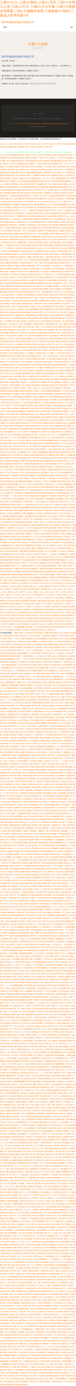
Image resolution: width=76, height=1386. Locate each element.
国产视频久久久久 (13, 1218)
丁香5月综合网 (10, 336)
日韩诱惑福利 (13, 1227)
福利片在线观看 (58, 167)
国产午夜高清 (52, 420)
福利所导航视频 (16, 411)
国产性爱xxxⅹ (22, 1026)
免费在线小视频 (13, 266)
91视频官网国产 (15, 382)
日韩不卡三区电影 (10, 720)
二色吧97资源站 (67, 257)
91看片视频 (49, 956)
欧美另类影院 (31, 691)
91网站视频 (39, 1332)
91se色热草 (62, 744)
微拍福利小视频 (33, 840)
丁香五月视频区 (6, 857)
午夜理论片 (52, 545)
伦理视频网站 (26, 373)
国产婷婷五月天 (20, 420)
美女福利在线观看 (51, 531)
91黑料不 (61, 516)
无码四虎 (45, 272)
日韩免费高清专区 (40, 1137)
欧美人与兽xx (29, 857)
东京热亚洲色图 (60, 577)
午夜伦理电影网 (28, 295)
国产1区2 (64, 1274)
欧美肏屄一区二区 (67, 461)
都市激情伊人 (24, 1044)
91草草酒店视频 (37, 205)
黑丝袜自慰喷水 (6, 478)
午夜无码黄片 (11, 813)
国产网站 (10, 292)
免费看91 (60, 965)
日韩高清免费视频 (59, 1210)
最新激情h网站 (66, 452)
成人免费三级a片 (15, 1259)
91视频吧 (38, 1265)
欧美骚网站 (59, 499)
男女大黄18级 (56, 947)
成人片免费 (27, 411)
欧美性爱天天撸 (23, 930)
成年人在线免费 (67, 816)
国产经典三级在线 (19, 321)
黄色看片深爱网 (27, 994)
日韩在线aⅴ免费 (27, 863)
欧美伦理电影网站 (69, 248)
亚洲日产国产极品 (48, 764)
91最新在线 (28, 1172)
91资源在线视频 (45, 391)
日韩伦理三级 (9, 875)
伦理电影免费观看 (40, 723)
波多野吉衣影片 (45, 866)
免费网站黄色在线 (8, 365)
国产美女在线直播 (22, 1376)
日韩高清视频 (27, 1041)
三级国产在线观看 (29, 831)
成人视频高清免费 (46, 423)
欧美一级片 (47, 1041)
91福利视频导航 (66, 254)
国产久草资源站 (50, 1320)
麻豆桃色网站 (49, 569)
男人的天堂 (7, 947)
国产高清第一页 (44, 438)
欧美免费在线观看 (52, 1376)
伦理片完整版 (43, 318)
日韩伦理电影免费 (46, 942)
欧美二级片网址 (55, 508)
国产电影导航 (9, 1265)
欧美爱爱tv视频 (32, 406)
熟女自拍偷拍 (45, 379)
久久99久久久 (68, 1178)
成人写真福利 (16, 341)
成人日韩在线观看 (14, 773)
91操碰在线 (46, 172)
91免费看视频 (29, 493)
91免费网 (37, 1350)
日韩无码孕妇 (57, 927)
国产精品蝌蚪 (24, 860)
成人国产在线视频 (35, 918)
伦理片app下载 (26, 222)
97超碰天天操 (52, 1047)
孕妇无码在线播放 (26, 1233)
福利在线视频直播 (64, 181)
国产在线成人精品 (46, 784)
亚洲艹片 (57, 1315)
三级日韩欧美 (56, 411)
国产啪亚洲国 (35, 461)
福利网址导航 (66, 988)
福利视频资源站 (16, 161)
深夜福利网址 (14, 312)
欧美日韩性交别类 (14, 650)
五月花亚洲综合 (46, 321)
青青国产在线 (37, 825)
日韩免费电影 (67, 289)
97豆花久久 (54, 668)
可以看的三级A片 (48, 653)
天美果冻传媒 (53, 356)
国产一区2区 (5, 1186)
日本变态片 (50, 1312)
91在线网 (65, 1315)
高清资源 (35, 866)
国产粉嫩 (19, 475)
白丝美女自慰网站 (67, 563)
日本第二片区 (62, 545)
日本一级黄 (60, 674)
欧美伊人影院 (33, 298)
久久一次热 (10, 1049)
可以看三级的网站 (10, 930)
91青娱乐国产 (24, 1175)
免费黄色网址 (29, 510)
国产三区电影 (54, 505)
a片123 (54, 435)
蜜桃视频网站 (56, 391)
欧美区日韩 (25, 1315)
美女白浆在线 (25, 703)
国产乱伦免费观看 (6, 464)
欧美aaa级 (60, 764)
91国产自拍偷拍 (20, 175)
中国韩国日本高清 (39, 219)
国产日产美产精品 (48, 755)
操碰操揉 (40, 572)
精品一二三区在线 (37, 656)
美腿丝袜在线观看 (37, 467)
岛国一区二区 (38, 388)
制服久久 (49, 945)
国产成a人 (11, 671)
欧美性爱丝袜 (64, 1248)
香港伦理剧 (44, 289)
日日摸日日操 (42, 1146)
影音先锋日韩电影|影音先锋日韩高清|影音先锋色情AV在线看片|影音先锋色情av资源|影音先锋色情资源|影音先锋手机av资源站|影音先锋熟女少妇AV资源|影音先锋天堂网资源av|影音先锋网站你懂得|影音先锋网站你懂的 (37, 618)
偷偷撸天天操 (57, 822)
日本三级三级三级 (49, 921)
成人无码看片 (60, 373)
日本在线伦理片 (43, 679)
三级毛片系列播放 (44, 1303)
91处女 (37, 306)
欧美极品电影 (36, 239)
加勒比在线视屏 (53, 470)
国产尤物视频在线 (19, 522)
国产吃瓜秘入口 (9, 962)
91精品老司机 (9, 945)
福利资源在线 (40, 216)
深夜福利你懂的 (27, 1283)
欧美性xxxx (37, 889)
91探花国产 (40, 781)
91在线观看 (24, 566)
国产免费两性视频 (59, 1076)
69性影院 (31, 216)
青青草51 (43, 478)
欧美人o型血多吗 (12, 674)
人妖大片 (46, 519)
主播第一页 (25, 330)
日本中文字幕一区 (50, 548)
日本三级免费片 (12, 1183)
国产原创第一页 (34, 845)
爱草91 (8, 1038)
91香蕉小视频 (13, 1210)
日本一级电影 (14, 388)
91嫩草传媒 (47, 633)
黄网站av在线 (33, 566)
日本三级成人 (27, 834)
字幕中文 (72, 1183)
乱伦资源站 (71, 915)
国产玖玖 (17, 537)
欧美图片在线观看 (42, 161)
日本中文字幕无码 (38, 341)
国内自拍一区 (47, 918)
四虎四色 (8, 644)
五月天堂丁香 (46, 525)
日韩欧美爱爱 (29, 315)
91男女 (69, 237)
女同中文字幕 (29, 1047)
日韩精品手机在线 (27, 1073)
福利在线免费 (50, 1227)
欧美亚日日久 (51, 1215)
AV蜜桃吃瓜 (21, 487)
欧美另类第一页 (12, 1268)
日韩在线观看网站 (39, 869)
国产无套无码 (70, 1382)
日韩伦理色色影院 (7, 676)
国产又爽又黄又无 (57, 306)
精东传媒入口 (49, 207)
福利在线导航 (41, 1280)
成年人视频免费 (32, 1169)
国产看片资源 (56, 257)
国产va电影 (42, 1300)
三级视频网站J (60, 840)
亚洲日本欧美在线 (56, 1049)
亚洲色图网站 (32, 551)
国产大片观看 (68, 822)
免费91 (33, 266)
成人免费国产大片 (41, 397)
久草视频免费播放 (11, 688)
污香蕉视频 (61, 793)
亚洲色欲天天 (17, 207)
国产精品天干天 (20, 202)
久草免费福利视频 (16, 985)
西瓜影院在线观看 (12, 234)
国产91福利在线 (23, 898)
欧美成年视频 (31, 572)
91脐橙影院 (66, 752)
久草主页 (52, 1262)
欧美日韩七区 (35, 1131)
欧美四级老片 (51, 1256)
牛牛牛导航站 (58, 851)
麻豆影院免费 (36, 525)
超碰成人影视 (26, 274)
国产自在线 (38, 376)
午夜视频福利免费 (46, 560)
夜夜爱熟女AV (24, 1320)
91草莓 (61, 534)
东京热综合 (36, 755)
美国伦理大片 (64, 155)
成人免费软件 (18, 857)
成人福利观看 (34, 714)
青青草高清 (36, 1242)
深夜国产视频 (29, 548)
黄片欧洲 (26, 971)
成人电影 (49, 1379)
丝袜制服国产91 (51, 746)
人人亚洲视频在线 (13, 1277)
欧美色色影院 (35, 939)
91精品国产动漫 (41, 892)
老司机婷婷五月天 (60, 1288)
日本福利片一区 (51, 1335)
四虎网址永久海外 (45, 988)
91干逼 (10, 1012)
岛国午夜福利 (42, 1128)
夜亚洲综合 (44, 1102)
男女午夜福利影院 (6, 510)
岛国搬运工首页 (18, 394)
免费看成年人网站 (41, 580)
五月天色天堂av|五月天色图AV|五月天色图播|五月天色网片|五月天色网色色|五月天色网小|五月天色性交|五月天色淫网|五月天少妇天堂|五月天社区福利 (38, 583)
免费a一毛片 (39, 327)
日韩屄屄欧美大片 (46, 1032)
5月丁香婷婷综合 (45, 927)
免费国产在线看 (8, 420)
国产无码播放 (7, 808)
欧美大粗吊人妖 (6, 502)
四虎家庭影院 (27, 776)
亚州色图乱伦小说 (27, 301)
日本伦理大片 (31, 1146)
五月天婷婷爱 (26, 368)
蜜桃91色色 (21, 376)
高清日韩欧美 (14, 1297)
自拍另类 (46, 825)
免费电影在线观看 (36, 283)
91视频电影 (31, 210)
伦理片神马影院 (52, 869)
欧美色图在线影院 (50, 863)
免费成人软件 (53, 371)
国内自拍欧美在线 (26, 723)
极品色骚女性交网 (11, 822)
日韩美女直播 (68, 344)
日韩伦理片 (8, 470)
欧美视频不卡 (66, 918)
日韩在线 (70, 219)
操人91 (61, 1017)
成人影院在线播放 (6, 210)
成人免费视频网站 (56, 679)
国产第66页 (24, 379)
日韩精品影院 (66, 1157)
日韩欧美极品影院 (67, 1376)
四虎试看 (63, 237)
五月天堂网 (30, 580)
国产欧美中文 (8, 1262)
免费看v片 (70, 1076)
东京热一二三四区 (21, 659)
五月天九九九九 (38, 1148)
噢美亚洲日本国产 (48, 1271)
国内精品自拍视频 (32, 1358)
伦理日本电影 (62, 1332)
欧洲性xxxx (28, 1248)
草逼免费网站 (49, 749)
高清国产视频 (34, 738)
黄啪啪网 (24, 738)
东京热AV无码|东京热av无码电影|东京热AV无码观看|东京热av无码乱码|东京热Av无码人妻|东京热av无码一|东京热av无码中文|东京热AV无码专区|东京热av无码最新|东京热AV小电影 (38, 612)
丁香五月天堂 (43, 158)
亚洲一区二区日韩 (50, 744)
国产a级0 (64, 161)
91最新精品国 (48, 813)
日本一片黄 (58, 1026)
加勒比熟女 (4, 196)
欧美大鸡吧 (58, 502)
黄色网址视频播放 (65, 371)
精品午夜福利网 (40, 493)
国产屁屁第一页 (16, 403)
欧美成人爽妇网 (64, 1012)
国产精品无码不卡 (25, 1052)
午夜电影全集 (23, 263)
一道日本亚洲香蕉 (24, 184)
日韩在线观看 (28, 968)
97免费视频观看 (63, 834)
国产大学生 (30, 1364)
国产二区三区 (38, 155)
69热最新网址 (69, 487)
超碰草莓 (44, 1350)
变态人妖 (56, 988)
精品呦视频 (6, 548)
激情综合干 (68, 1317)
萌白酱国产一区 (29, 196)
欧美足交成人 (16, 1014)
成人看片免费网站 (31, 642)
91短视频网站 (50, 499)
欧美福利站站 (42, 1253)
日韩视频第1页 (29, 1239)
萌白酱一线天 (14, 467)
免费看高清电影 (59, 819)
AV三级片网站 (59, 642)
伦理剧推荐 (54, 446)
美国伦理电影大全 (64, 1326)
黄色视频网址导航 (41, 336)
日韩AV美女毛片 (51, 709)
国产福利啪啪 (16, 280)
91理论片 (5, 426)
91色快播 (59, 274)
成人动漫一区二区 (16, 1326)
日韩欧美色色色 (25, 997)
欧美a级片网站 (62, 886)
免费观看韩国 (14, 825)
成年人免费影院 (33, 1032)
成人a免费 (44, 982)
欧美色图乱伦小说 (41, 371)
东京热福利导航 (51, 735)
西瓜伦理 (68, 1032)
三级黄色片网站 (6, 408)
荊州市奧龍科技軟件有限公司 (18, 56)
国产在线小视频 (6, 441)
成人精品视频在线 (68, 1099)
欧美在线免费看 (25, 312)
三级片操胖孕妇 (55, 752)
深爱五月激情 (57, 1317)
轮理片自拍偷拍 (34, 429)
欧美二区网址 (34, 1143)
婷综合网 (47, 1309)
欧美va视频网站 (66, 694)
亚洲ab (45, 283)
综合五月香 (46, 237)
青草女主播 (36, 706)
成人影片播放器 (23, 720)
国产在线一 (33, 234)
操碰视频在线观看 (16, 950)
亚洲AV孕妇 (41, 974)
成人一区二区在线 (57, 1291)
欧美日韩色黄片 (11, 225)
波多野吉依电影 (11, 254)
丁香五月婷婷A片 (51, 1329)
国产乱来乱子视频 (62, 703)
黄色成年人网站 (12, 811)
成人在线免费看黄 (20, 438)
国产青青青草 (15, 560)
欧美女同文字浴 (44, 1012)
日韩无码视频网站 (33, 417)
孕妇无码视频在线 (60, 729)
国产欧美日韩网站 (7, 1178)
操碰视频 (64, 277)
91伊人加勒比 (26, 385)
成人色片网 (55, 1079)
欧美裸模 (19, 196)
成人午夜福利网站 (29, 1119)
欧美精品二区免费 (41, 854)
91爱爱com (21, 336)
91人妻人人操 (49, 650)
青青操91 (25, 563)
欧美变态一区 (54, 158)
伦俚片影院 (23, 1280)
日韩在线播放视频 (12, 484)
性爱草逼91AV (38, 403)
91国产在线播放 (56, 438)
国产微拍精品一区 (14, 886)
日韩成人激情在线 (24, 977)
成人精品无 (19, 496)
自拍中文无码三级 (29, 907)
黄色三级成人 (43, 752)
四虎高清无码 (45, 1358)
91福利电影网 (19, 1230)
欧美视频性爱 (71, 1119)
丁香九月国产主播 (19, 531)
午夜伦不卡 (57, 190)
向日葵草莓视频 (64, 746)
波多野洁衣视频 (37, 245)
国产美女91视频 (32, 554)
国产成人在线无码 (50, 516)
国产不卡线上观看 (32, 1105)
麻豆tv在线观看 (46, 286)
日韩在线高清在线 (69, 1128)
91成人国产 (41, 691)
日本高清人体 (48, 1157)
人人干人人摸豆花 (58, 907)
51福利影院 (10, 528)
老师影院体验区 (42, 1274)
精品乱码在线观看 (11, 1335)
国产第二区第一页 (18, 1064)
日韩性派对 (62, 1218)
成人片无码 (45, 490)
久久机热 (70, 239)
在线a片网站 (40, 1090)
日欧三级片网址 (10, 787)
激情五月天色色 (25, 239)
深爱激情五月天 (66, 1169)
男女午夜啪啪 (66, 1224)
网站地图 (48, 147)
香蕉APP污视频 (48, 353)
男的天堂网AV (17, 327)
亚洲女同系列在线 (18, 988)
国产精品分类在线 (48, 251)
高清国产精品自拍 (45, 901)
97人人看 (50, 554)
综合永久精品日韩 (21, 636)
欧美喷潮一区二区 (41, 545)
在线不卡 (29, 744)
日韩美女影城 (30, 1230)
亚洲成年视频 (51, 834)
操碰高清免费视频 (11, 263)
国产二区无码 (37, 540)
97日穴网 (48, 341)
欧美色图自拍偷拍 (44, 1070)
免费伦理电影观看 (18, 1108)
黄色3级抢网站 (53, 164)
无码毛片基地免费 (31, 1096)
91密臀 (60, 636)
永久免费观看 (8, 752)
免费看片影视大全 (64, 863)
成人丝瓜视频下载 (29, 207)
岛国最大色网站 (6, 519)
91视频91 (18, 682)
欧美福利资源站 (10, 1067)
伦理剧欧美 (37, 1341)
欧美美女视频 (30, 1274)
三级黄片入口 (49, 761)
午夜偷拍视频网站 (41, 968)
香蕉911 (29, 175)
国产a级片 (18, 971)
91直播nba (62, 968)
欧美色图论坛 (21, 257)
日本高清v (35, 1166)
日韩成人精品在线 (22, 910)
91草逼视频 (25, 560)
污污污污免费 (22, 432)
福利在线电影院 (51, 1218)
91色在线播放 (60, 1204)
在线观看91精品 (20, 572)
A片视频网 (30, 376)
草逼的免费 (42, 1326)
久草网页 (22, 388)
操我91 (41, 872)
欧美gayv (18, 219)
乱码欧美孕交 (69, 321)
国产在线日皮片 (23, 542)
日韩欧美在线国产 (26, 251)
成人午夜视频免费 (66, 557)
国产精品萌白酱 (63, 493)
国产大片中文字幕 (46, 312)
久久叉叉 (45, 426)
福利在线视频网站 (35, 808)
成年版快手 (38, 510)
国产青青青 (42, 1204)
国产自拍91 (8, 729)
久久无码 (37, 537)
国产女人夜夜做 (68, 438)
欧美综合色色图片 (38, 1215)
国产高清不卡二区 (52, 557)
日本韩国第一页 (67, 1116)
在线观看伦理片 (36, 1058)
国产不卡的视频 (22, 714)
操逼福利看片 (35, 875)
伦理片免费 (61, 1215)
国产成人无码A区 (30, 697)
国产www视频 (10, 475)
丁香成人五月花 (44, 298)
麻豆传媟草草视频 (51, 644)
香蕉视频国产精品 (51, 441)
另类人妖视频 (54, 426)
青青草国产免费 (19, 679)
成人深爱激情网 (12, 685)
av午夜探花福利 (29, 426)
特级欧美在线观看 (60, 245)
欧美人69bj (42, 1213)
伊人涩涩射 (30, 336)
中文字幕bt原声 (45, 411)
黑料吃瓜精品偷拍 (12, 289)
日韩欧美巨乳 (60, 878)
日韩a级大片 (29, 735)
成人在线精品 (18, 668)
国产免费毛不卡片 (27, 537)
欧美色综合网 (9, 175)
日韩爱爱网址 (59, 939)
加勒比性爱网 (67, 190)
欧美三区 (22, 1317)
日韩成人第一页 (47, 239)
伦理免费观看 (19, 1262)
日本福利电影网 (9, 732)
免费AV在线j (40, 1239)
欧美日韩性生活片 (10, 443)
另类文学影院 (27, 889)
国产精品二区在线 (36, 860)
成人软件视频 (5, 350)
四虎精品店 (11, 837)
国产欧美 (59, 295)
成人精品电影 (57, 1084)
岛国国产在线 (15, 505)
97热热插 (59, 755)
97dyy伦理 (12, 1020)
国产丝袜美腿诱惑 (18, 1169)
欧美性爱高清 (37, 997)
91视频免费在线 (6, 545)
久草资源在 (65, 408)
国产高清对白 (63, 735)
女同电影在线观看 (48, 575)
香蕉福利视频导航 (43, 907)
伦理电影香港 (5, 376)
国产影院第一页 (58, 321)
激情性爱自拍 (44, 1122)
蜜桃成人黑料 (59, 1032)
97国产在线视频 (28, 1038)
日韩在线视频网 (11, 921)
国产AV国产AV (59, 170)
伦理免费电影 (54, 1350)
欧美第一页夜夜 (9, 181)
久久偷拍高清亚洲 (22, 365)
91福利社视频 (12, 353)
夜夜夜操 (19, 1096)
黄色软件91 (71, 336)
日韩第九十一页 (60, 945)
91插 (70, 478)
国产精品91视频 (58, 487)
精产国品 (41, 441)
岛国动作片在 (49, 388)
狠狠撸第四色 (29, 575)
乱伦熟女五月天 (44, 181)
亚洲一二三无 (31, 676)
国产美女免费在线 (13, 1073)
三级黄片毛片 (47, 787)
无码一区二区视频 (53, 1221)
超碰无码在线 (48, 458)
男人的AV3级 (27, 1259)
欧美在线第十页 (17, 1079)
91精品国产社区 (37, 458)
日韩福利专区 (48, 513)
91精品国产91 (66, 304)
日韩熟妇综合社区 (50, 732)
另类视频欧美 (63, 435)
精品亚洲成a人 (51, 493)
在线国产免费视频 (62, 1172)
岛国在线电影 (38, 650)
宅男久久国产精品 (13, 455)
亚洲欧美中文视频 (47, 577)
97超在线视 (16, 508)
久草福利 (51, 199)
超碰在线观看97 (23, 653)
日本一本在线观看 (26, 1350)
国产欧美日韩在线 (55, 350)
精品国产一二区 (58, 1309)
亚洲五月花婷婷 (54, 1146)
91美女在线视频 (67, 242)
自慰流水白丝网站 (18, 1364)
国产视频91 (45, 1338)
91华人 (12, 260)
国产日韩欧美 (14, 991)
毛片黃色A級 (30, 980)
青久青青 (7, 499)
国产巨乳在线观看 (29, 231)
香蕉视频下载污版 (36, 464)
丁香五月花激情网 (19, 406)
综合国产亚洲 (51, 965)
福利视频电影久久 (10, 432)
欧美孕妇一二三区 (13, 848)
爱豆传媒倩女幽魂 (51, 263)
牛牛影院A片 (22, 417)
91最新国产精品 (27, 304)
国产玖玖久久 (24, 1338)
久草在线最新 (15, 435)
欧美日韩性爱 (14, 1245)
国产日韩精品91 (10, 216)
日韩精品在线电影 (62, 1131)
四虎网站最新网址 (18, 1137)
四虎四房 (57, 510)
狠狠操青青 (69, 1154)
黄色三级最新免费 (17, 534)
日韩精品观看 (15, 304)
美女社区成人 (12, 452)
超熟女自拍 (13, 1125)
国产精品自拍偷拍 (10, 417)
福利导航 (21, 353)
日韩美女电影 (64, 1009)
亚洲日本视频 (59, 309)
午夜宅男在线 (15, 350)
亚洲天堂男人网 (27, 959)
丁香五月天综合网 (27, 746)
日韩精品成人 (50, 1297)
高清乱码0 (52, 295)
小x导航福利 (4, 516)
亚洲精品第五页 (47, 365)
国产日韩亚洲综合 (37, 499)
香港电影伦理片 (38, 324)
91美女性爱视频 (70, 679)
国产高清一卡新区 (43, 257)
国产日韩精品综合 (13, 892)
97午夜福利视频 (61, 251)
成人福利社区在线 (24, 1207)
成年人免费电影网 (21, 1143)
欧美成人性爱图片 (35, 1245)
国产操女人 (4, 339)
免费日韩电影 (16, 228)
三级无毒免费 (34, 478)
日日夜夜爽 (69, 653)
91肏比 (46, 505)
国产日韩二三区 (50, 1020)
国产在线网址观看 (55, 397)
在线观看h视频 (55, 161)
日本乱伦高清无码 (17, 548)
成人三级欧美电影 (14, 889)
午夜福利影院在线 (51, 1114)
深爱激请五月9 (59, 889)
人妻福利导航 (5, 1253)
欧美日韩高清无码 (62, 650)
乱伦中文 (41, 1201)
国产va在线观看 (67, 1221)
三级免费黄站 (38, 644)
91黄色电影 (49, 324)
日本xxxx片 (21, 1032)
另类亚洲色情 (57, 228)
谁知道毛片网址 (59, 837)
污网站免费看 (48, 245)
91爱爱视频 (11, 257)
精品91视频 (34, 933)
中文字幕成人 (39, 1055)
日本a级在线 (61, 551)
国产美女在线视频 (27, 272)
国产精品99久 (9, 1370)
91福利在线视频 (25, 1189)
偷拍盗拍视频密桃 (22, 936)
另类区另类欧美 (28, 371)
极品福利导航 (5, 534)
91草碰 (63, 286)
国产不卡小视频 (37, 368)
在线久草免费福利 (51, 811)
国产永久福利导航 (45, 1317)
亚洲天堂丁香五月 (57, 368)
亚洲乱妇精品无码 (32, 982)
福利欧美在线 (35, 490)
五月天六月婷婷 (32, 1122)
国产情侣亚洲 (45, 659)
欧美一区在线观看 (68, 1052)
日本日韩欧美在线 (67, 522)
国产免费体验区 (6, 1105)
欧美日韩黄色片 (50, 475)
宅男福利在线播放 (12, 461)
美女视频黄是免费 (47, 717)
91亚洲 (34, 1076)
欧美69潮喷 (16, 222)
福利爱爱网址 (7, 394)
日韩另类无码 (31, 1323)
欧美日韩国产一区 (61, 930)
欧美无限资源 (13, 1198)
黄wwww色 (58, 207)
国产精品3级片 (14, 172)
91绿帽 (13, 1367)
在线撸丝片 (56, 286)
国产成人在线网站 (22, 237)
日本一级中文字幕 (37, 709)
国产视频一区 (37, 1268)
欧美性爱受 (10, 1017)
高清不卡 (57, 956)
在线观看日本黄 (60, 394)
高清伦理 (6, 703)
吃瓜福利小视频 (25, 266)
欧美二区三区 (24, 1210)
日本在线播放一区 (47, 1192)
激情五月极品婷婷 (8, 170)
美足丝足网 (30, 1332)
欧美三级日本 (42, 432)
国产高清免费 (65, 1350)
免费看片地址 (17, 1195)
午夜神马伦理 (34, 542)
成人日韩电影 (61, 1297)
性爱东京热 (42, 330)
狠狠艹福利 (37, 1084)
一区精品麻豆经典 (10, 245)
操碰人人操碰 (34, 717)
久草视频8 (38, 353)
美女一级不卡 (26, 848)
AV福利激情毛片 (56, 542)
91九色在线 (46, 1038)
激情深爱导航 (5, 656)
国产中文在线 (13, 883)
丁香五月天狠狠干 (51, 991)
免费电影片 (20, 315)
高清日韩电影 (7, 522)
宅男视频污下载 (16, 1070)
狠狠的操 (39, 732)
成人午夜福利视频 (63, 1256)
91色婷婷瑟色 (70, 301)
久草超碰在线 (14, 764)
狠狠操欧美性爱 (6, 356)
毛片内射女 (31, 449)
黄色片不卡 (38, 744)
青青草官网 (24, 942)
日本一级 (31, 452)
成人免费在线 (57, 341)
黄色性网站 (50, 796)
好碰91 (58, 682)
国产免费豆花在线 (22, 1344)
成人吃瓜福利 (67, 260)
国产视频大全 (32, 1012)
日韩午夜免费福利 (62, 1347)
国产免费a (52, 1006)
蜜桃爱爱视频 (33, 181)
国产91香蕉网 (9, 936)
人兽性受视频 (13, 953)
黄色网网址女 (55, 298)
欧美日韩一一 (12, 860)
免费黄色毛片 (67, 187)
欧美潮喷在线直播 (11, 997)
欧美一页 (37, 575)
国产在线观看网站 (38, 1221)
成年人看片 (37, 1283)
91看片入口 (42, 522)
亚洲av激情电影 (26, 362)
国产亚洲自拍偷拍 (33, 767)
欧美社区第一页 (52, 484)
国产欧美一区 (28, 962)
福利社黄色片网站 (44, 676)
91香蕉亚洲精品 (15, 385)
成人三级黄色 (11, 840)
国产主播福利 (50, 671)
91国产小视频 (29, 496)
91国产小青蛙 (67, 283)
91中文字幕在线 (27, 1256)
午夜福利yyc (25, 764)
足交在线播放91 (30, 164)
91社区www (66, 1000)
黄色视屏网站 (58, 339)
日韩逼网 (40, 207)
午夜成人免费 (5, 1079)
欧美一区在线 (55, 277)
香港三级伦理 (16, 907)
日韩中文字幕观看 (17, 164)
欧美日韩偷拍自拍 (59, 726)
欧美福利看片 (7, 1236)
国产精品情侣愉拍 (34, 1081)
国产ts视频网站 (41, 382)
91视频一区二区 (61, 749)
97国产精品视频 (55, 242)
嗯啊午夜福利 (26, 869)
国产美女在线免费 (66, 470)
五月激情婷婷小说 (16, 1239)
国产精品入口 (55, 1122)
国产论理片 (12, 1224)
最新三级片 (20, 732)
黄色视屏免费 (11, 711)
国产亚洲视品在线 (6, 537)
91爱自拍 (45, 647)
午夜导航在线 (38, 362)
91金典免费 (32, 432)
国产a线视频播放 (12, 746)
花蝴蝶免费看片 (43, 1067)
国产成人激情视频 (48, 1236)
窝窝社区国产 (19, 633)
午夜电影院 (66, 723)
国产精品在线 (38, 1151)
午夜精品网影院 (32, 318)
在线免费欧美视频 (55, 187)
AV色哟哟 (46, 368)
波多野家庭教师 (7, 918)
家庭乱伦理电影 (68, 228)
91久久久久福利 (63, 1006)
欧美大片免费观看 (51, 848)
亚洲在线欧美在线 (16, 1047)
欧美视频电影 (33, 569)
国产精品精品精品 (46, 880)
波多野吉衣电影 (41, 1017)
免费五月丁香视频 (44, 406)
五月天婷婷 (33, 563)
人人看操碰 (18, 295)
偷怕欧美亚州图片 (46, 170)
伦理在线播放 (63, 184)
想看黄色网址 (5, 1367)
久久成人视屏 (38, 953)
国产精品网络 (46, 537)
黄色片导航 (20, 1017)
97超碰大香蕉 (23, 178)
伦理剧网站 (8, 1230)
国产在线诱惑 (68, 490)
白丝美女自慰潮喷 (40, 1052)
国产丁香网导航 (62, 1140)
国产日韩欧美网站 (53, 414)
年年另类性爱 (16, 1253)
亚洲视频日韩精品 (18, 700)
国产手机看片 (63, 1213)
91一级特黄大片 (47, 959)
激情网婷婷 (38, 519)
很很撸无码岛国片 (66, 848)
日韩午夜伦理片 (10, 805)
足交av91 (24, 1245)
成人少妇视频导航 (55, 283)
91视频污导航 (24, 461)
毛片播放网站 (5, 1323)
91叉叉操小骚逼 (39, 502)
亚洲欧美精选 (51, 977)
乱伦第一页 (44, 359)
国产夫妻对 (66, 828)
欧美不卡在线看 (19, 1035)
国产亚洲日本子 (58, 1105)
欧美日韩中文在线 (37, 1044)
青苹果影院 (25, 1061)
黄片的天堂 (56, 1361)
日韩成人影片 (7, 327)
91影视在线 (49, 953)
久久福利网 (4, 1312)
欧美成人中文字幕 (7, 1288)
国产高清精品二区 (58, 172)
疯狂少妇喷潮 (55, 461)
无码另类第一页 (63, 1335)
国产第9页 (35, 411)
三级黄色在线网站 (48, 706)
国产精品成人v (39, 1256)
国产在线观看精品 (64, 1207)
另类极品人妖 (29, 1090)
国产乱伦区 (41, 1379)
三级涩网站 (23, 1352)
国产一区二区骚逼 (16, 1294)
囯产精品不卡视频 (22, 875)
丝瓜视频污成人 (70, 534)
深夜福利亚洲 (17, 502)
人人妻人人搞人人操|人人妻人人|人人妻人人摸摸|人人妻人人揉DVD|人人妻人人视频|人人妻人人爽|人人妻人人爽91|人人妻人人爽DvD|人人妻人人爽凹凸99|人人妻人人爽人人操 (37, 592)
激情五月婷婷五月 (16, 866)
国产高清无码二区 (48, 878)
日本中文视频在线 (42, 446)
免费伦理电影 (21, 347)
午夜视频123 (66, 411)
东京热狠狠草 (5, 304)
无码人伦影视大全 (18, 1323)
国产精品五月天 (69, 353)
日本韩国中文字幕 (38, 1111)
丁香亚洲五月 (69, 1364)
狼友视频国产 (22, 1134)
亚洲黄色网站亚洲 (37, 895)
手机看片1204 (50, 274)
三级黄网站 (45, 636)
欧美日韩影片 (40, 816)
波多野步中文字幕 (10, 458)
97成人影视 (21, 665)
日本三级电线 (5, 1108)
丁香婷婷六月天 (25, 1312)
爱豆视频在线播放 (60, 1108)
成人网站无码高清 (56, 904)
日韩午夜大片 (48, 889)
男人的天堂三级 (25, 1111)
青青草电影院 (56, 1323)
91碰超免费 (22, 551)
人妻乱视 (12, 237)
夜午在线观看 (9, 1376)
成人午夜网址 (51, 400)
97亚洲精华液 (70, 170)
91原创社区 (70, 373)
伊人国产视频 (38, 1154)
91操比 (53, 688)
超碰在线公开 (12, 487)
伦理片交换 (38, 1049)
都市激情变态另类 (47, 417)
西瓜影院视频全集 (61, 540)
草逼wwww (67, 502)
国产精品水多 (57, 525)
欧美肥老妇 (35, 470)
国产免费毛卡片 (33, 1285)
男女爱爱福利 (29, 647)
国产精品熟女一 (17, 231)
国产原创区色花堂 (29, 199)
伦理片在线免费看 (48, 767)
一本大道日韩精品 (43, 898)
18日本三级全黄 (31, 528)
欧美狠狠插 (35, 385)
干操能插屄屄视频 (45, 819)
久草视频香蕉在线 (23, 671)
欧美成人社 (38, 1172)
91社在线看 (39, 475)
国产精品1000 (57, 443)
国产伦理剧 (21, 443)
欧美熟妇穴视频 (65, 426)
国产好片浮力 (56, 292)
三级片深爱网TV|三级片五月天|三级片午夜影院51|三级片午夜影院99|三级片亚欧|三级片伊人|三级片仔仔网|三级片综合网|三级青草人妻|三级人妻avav (37, 624)
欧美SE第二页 (21, 449)
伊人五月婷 (15, 703)
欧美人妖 (50, 974)
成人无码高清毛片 (13, 362)
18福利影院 (18, 248)
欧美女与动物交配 (7, 1102)
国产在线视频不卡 (24, 1367)
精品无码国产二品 (18, 519)
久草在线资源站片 (37, 956)
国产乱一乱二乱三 (56, 344)
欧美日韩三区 (59, 974)
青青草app (23, 822)
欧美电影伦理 (64, 685)
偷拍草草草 (18, 464)
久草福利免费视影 (19, 580)
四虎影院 (69, 659)
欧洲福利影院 (8, 784)
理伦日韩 (32, 1352)
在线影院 (24, 1303)
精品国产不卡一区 (10, 1026)
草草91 (2, 1052)
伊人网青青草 (46, 306)
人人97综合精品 (59, 376)
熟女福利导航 (42, 985)
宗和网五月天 (14, 333)
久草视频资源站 (35, 237)
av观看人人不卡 (31, 965)
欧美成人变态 (14, 1315)
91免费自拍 (30, 749)
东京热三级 (5, 1055)
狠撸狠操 (20, 1224)
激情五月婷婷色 (20, 749)
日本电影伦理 (42, 420)
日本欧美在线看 (32, 487)
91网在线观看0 (45, 1361)
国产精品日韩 (18, 851)
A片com (41, 531)
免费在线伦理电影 (16, 819)
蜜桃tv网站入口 (14, 379)
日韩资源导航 (39, 746)
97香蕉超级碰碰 (58, 406)
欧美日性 (65, 1271)
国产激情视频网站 (60, 205)
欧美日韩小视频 (38, 516)
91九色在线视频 (68, 443)
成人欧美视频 (44, 1382)
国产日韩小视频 (9, 1291)
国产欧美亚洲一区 (29, 924)
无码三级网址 (5, 834)
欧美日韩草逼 (43, 1250)
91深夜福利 (65, 662)
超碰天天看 (36, 1367)
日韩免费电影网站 (24, 755)
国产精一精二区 (56, 333)
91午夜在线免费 (35, 365)
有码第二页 (47, 997)
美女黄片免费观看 (13, 513)
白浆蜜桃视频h (67, 1361)
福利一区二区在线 (20, 1236)
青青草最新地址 (23, 1163)
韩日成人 (37, 473)
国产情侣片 (43, 554)
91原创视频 (27, 516)
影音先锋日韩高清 (30, 1204)
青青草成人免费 (49, 1283)
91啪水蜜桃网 (26, 540)
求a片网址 (36, 286)
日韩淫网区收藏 (23, 837)
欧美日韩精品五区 (55, 639)
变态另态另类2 (61, 475)
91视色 (13, 306)
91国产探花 (65, 910)
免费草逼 (24, 662)
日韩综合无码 (38, 811)
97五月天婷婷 (67, 350)
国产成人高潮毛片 (19, 1285)
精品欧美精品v (36, 508)
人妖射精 (3, 202)
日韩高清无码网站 (36, 761)
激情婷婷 (40, 1014)
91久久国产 (14, 1055)
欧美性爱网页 (50, 776)
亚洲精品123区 (33, 1102)
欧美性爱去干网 (6, 1029)
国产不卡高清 (7, 344)
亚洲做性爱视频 (12, 1201)
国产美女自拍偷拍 (26, 811)
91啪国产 (11, 1274)
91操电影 (5, 496)
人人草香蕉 (65, 266)
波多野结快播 (38, 1233)
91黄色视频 (43, 1096)
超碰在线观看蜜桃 (36, 910)
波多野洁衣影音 (30, 1079)
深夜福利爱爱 (61, 915)
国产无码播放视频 (42, 668)
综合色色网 (8, 749)
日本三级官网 (61, 1198)
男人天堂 (48, 435)
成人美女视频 (58, 787)
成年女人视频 (25, 172)
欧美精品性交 (37, 228)
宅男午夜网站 (64, 869)
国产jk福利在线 (40, 1047)
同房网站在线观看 (56, 773)
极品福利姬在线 (63, 1035)
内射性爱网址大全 (39, 484)
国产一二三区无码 (42, 1073)
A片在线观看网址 (22, 761)
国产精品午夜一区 (32, 202)
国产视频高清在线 (18, 286)
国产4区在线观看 (36, 1320)
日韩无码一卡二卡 (66, 1044)
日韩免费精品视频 (64, 548)
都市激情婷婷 (56, 304)
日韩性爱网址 (49, 394)
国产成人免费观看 (29, 947)
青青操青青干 (9, 569)
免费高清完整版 (65, 770)
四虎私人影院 (51, 1111)
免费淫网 (69, 1087)
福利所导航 (66, 525)
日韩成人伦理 (37, 813)
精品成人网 (34, 1361)
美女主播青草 (24, 277)
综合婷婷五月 (24, 1355)
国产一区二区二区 (45, 178)
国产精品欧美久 (36, 1315)
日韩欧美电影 (32, 1250)
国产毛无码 (33, 1306)
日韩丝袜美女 (26, 1221)
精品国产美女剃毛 (67, 193)
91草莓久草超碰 (52, 222)
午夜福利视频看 (20, 1102)
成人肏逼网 (49, 930)
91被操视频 (71, 1379)
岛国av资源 (36, 344)
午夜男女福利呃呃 (61, 784)
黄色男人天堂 (6, 1122)
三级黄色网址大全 (43, 1230)
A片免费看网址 (17, 697)
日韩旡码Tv (13, 1312)
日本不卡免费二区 (53, 1277)
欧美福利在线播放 (45, 851)
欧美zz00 (64, 647)
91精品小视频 (7, 580)
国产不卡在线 (57, 210)
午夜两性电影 (26, 825)
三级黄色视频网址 (50, 464)
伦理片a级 (21, 1099)
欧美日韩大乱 (54, 982)
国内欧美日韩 (5, 1341)
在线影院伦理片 (22, 1291)
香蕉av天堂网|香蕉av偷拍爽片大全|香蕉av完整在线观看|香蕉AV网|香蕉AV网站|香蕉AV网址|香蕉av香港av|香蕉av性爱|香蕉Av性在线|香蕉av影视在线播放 (37, 601)
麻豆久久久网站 (45, 1285)
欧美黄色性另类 (61, 1192)
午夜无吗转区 (64, 1195)
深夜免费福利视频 (24, 813)
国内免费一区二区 (7, 910)
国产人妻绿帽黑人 (63, 980)
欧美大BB (7, 280)
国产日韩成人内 (13, 1242)
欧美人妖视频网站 (48, 455)
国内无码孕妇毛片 (26, 1335)
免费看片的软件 (32, 1035)
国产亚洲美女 (55, 950)
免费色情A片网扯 (32, 391)
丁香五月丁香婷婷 (63, 528)
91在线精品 (6, 1285)
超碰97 (58, 1271)
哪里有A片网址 (31, 441)
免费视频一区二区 (68, 831)
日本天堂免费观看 (46, 840)
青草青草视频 (37, 633)
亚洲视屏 (47, 910)
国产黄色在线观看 (14, 1151)
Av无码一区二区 (25, 1242)
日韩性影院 (49, 1055)
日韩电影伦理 (58, 901)
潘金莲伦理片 (66, 950)
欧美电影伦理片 (44, 700)
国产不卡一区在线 (51, 1233)
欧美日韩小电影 (54, 892)
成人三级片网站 (53, 1003)
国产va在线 (52, 883)
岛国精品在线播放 (17, 575)
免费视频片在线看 (38, 1218)
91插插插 (12, 449)
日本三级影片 (27, 1151)
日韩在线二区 (22, 845)
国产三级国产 (43, 350)
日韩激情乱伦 (65, 1186)
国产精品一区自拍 (37, 435)
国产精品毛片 (38, 991)
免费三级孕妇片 (70, 965)
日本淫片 (46, 1268)
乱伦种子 (55, 155)
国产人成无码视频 (15, 199)
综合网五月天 (14, 277)
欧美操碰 (45, 508)
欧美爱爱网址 (45, 822)
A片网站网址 (52, 496)
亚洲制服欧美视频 (13, 994)
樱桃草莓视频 (62, 1320)
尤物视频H (65, 1122)
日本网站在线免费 (35, 260)
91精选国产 (71, 365)
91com (14, 441)
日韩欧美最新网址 (10, 1163)
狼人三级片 (6, 577)
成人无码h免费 (64, 1233)
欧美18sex (21, 1128)
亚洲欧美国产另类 (60, 569)
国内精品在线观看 (31, 904)
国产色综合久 (17, 968)
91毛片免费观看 (62, 1283)
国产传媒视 (20, 694)
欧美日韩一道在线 (7, 1131)
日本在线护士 (14, 324)
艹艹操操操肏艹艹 (56, 1259)
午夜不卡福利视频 (49, 1341)
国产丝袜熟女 (61, 802)
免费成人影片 (8, 843)
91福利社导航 (35, 787)
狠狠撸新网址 (56, 1178)
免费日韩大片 (53, 770)
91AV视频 (23, 1125)
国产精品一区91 (70, 513)
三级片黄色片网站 (56, 1364)
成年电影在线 (16, 1023)
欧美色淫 (27, 193)
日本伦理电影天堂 (59, 1303)
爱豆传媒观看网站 (53, 213)
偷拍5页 (50, 962)
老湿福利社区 (38, 1248)
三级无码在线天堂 (18, 446)
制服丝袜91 (12, 912)
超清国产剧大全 (64, 263)
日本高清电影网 (9, 283)
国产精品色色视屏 (32, 254)
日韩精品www (31, 679)
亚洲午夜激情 (69, 636)
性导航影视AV (31, 292)
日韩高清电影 (65, 1143)
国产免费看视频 (21, 414)
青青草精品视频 (61, 799)
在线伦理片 (16, 1038)
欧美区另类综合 (33, 880)
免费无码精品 (45, 741)
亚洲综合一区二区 (51, 1044)
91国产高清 (36, 1006)
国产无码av (65, 414)
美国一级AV (39, 196)
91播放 (40, 569)
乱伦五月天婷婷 (25, 467)
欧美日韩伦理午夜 (11, 551)
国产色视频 (53, 449)
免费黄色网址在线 (13, 330)
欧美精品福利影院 (45, 1116)
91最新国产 (29, 854)
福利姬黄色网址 (21, 298)
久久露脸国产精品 (50, 1061)
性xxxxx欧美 (60, 781)
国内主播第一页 (49, 362)
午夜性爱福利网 (37, 703)
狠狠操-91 (24, 382)
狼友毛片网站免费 (26, 883)
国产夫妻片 (63, 811)
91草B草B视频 (5, 231)
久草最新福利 (29, 668)
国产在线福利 (12, 542)
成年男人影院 (11, 1148)
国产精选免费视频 (45, 487)
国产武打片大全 (50, 790)
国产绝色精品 (17, 356)
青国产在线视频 (31, 1213)
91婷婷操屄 (53, 968)
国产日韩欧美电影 (60, 239)
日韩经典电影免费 (48, 845)
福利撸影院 (67, 274)
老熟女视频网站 (41, 770)
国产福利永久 (5, 164)
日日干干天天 (28, 1195)
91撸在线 (25, 656)
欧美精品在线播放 (34, 1140)
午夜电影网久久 (32, 225)
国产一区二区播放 (62, 1236)
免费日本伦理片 (6, 1081)
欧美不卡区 (37, 921)
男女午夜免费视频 (63, 688)
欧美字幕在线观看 (40, 883)
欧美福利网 (39, 1114)
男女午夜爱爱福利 (13, 1221)
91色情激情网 (27, 219)
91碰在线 (12, 196)
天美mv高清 (55, 875)
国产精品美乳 (40, 280)
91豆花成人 (22, 441)
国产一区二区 (65, 164)
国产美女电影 (53, 985)
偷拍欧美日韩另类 (13, 1114)
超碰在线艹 (4, 324)
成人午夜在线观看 (29, 161)
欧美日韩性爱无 (32, 700)
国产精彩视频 (54, 225)
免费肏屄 (66, 1312)
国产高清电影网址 (62, 362)
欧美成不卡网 (38, 776)
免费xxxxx (10, 778)
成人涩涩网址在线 (38, 1183)
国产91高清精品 (38, 184)
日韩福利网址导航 (24, 458)
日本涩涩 (38, 915)
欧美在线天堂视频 (65, 1329)
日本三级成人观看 (12, 423)
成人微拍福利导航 (50, 572)
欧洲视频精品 (9, 956)
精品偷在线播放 (32, 927)
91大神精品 (28, 213)
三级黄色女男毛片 (11, 1338)
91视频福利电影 (53, 694)
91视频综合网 (38, 1329)
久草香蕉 (41, 1169)
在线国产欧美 (50, 994)
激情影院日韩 (19, 490)
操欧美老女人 (48, 376)
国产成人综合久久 (52, 1169)
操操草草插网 (54, 1274)
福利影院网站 (14, 239)
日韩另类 (28, 633)
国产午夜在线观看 (53, 691)
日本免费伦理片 (34, 1134)
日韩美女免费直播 (40, 496)
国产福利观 (60, 1154)
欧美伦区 (41, 965)
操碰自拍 (20, 912)
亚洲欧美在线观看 (12, 269)
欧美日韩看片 (35, 1338)
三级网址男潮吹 (46, 1143)
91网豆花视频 (59, 269)
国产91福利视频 (42, 1262)
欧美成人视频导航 (48, 682)
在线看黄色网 (16, 1379)
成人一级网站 (19, 642)
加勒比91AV (14, 566)
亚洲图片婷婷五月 (44, 1125)
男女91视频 (59, 417)
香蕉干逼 (19, 962)
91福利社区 (30, 915)
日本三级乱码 (62, 1183)
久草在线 (48, 711)
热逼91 (3, 1309)
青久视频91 (31, 1125)
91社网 (66, 368)
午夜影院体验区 (46, 714)
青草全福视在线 (20, 292)
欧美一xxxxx (9, 219)
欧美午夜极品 (17, 190)
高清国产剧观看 (61, 359)
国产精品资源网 (12, 1373)
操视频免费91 (22, 242)
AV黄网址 (70, 1285)
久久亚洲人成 (15, 301)
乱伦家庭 (58, 199)
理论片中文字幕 (6, 679)
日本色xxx (24, 726)
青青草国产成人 (64, 216)
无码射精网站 (63, 280)
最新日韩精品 (54, 254)
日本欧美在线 (56, 1166)
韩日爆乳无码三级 (55, 248)
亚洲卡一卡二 (9, 438)
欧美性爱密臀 (45, 461)
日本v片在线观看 (6, 854)
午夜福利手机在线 (45, 758)
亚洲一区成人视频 (60, 324)
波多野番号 (54, 1009)
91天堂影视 (54, 519)
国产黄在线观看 (27, 1277)
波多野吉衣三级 (60, 388)
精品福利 (44, 473)
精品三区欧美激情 (54, 1224)
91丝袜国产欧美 (62, 1227)
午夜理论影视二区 (27, 1009)
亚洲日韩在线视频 (51, 1148)
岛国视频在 (12, 1134)
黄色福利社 (21, 1067)
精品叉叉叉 (32, 1303)
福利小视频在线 (17, 796)
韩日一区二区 (49, 205)
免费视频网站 (26, 508)
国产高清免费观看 (16, 816)
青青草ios (64, 720)
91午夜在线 (16, 545)
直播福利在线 (66, 892)
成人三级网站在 (31, 333)
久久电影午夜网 (28, 945)
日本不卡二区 (59, 202)
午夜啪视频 (17, 540)
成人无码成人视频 (16, 904)
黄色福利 (24, 781)
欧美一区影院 (62, 1181)
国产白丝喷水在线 (67, 1355)
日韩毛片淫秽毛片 (44, 665)
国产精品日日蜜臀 (24, 711)
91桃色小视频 (61, 566)
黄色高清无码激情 (64, 790)
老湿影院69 (35, 1175)
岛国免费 (69, 376)
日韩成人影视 (26, 228)
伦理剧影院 (61, 656)
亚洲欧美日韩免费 (62, 706)
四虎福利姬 (30, 828)
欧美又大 (38, 272)
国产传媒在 (32, 726)
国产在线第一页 (58, 738)
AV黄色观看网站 (13, 251)
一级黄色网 (37, 304)
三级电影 (38, 1038)
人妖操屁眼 (71, 656)
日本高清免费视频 (13, 1303)
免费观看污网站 (54, 452)
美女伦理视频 (12, 158)
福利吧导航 (68, 741)
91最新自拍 (62, 336)
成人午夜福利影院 (58, 1119)
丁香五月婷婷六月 (31, 912)
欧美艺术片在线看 (22, 1131)
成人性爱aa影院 (64, 222)
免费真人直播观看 (59, 1041)
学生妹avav (22, 359)
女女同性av (46, 1084)
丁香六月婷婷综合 (68, 825)
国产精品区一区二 (37, 1163)
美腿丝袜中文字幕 (67, 1250)
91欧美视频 (16, 947)
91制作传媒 (27, 344)
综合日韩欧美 (65, 213)
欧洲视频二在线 (41, 1186)
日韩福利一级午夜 (67, 1352)
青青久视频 (54, 379)
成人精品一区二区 (41, 248)
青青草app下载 (36, 936)
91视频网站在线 (22, 216)
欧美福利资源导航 (35, 662)
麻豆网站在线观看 (60, 365)
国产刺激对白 (9, 572)
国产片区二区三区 (19, 880)
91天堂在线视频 (10, 1058)
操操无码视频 (33, 438)
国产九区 (20, 1181)
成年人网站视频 (16, 481)
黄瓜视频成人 (43, 347)
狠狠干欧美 (34, 350)
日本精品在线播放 (17, 499)
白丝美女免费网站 (51, 175)
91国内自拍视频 (23, 787)
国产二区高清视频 (10, 758)
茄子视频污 (8, 207)
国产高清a (21, 1347)
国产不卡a (69, 764)
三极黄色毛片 (39, 735)
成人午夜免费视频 (68, 199)
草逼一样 (41, 796)
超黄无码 (9, 493)
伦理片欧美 (26, 1023)
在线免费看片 (22, 452)
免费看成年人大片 (19, 1192)
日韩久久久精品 (23, 1157)
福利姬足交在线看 (39, 400)
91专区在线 (25, 350)
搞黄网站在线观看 (18, 391)
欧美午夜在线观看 (36, 1020)
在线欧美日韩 (50, 1154)
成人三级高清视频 (22, 956)
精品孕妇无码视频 (29, 356)
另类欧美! (48, 1160)
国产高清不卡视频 (36, 277)
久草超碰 (9, 872)
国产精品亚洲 (5, 368)
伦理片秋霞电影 (33, 1192)
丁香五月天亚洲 (70, 499)
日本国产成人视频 (54, 522)
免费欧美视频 (49, 403)
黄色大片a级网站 (59, 933)
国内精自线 (4, 172)
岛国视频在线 (69, 1338)
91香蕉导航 (59, 653)
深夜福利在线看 (53, 1352)
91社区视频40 (59, 942)
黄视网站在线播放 (55, 318)
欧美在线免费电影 (48, 1242)
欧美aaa (44, 1006)
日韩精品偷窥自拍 (37, 930)
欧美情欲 (57, 912)
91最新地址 (71, 968)
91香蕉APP (28, 155)
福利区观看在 (64, 1294)
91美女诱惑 (55, 1134)
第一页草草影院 (28, 473)
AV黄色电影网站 (51, 1207)
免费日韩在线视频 (13, 1061)
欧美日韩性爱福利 (16, 426)
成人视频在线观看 (16, 1160)
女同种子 (12, 767)
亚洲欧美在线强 (19, 974)
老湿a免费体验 (45, 738)
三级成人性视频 (46, 1108)
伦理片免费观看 (7, 642)
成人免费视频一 (70, 1026)
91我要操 (32, 382)
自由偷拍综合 (13, 933)
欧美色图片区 (43, 950)
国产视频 (42, 566)
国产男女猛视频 (29, 475)
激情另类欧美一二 (42, 449)
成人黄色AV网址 (19, 744)
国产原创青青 (38, 994)
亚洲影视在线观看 (31, 851)
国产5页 (24, 1250)
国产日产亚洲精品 (43, 266)
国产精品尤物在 (29, 327)
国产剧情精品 (21, 170)
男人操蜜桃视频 (51, 280)
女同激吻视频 (54, 272)
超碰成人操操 (64, 231)
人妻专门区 (45, 1134)
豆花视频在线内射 (21, 1384)
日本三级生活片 (6, 828)
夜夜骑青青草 (33, 187)
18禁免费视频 (14, 869)
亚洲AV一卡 (70, 388)
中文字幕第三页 (14, 274)
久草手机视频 (53, 1294)
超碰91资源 (45, 344)
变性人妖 (71, 161)
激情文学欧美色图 (18, 1358)
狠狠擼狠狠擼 (51, 566)
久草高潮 (6, 1204)
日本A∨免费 (15, 1186)
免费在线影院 (27, 481)
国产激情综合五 (31, 752)
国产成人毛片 (35, 837)
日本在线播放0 (63, 883)
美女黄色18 (61, 420)
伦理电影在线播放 (26, 685)
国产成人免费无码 (62, 330)
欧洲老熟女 (60, 1367)
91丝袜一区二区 (16, 1003)
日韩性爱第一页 (17, 1116)
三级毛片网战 (26, 1215)
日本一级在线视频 (43, 292)
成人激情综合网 (63, 936)
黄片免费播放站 (47, 837)
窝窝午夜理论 (60, 455)
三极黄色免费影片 (49, 808)
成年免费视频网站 (32, 309)
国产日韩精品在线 (29, 1379)
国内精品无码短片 (52, 231)
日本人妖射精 (12, 359)
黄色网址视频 (33, 802)
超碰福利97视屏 (32, 522)
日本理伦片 (26, 886)
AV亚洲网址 (8, 321)
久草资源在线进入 (57, 1382)
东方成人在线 (7, 309)
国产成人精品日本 (65, 446)
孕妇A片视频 (31, 665)
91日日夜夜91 (15, 205)
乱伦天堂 (41, 528)
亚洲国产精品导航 (17, 193)
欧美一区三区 (41, 694)
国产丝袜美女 (43, 225)
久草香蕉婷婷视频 (27, 892)
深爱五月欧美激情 (21, 1382)
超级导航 (54, 1268)
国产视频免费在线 (29, 1014)
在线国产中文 (32, 1317)
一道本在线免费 (56, 828)
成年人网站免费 (45, 443)
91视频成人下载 (67, 382)
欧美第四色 (44, 1099)
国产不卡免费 (65, 1134)
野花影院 (31, 1280)
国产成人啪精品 (34, 1026)
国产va (59, 1341)
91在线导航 (52, 1326)
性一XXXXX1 (27, 650)
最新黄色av (26, 525)
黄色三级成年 (15, 368)
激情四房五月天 (49, 1058)
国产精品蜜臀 (66, 1277)
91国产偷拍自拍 (43, 924)
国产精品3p (49, 467)
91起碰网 (48, 720)
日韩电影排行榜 (19, 828)
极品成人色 (32, 414)
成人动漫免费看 (36, 1157)
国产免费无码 (55, 662)
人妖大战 (8, 1195)
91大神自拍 (47, 167)
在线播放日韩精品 (58, 898)
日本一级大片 (5, 155)
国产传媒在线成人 (59, 1070)
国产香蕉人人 (66, 1239)
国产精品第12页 (25, 423)
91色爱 (15, 470)
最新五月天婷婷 (47, 1026)
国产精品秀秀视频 (14, 831)
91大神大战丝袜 (14, 709)
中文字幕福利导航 (16, 1006)
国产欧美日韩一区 (10, 1166)
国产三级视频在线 (61, 554)
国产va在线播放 (27, 991)
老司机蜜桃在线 (29, 248)
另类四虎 (39, 210)
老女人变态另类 (19, 1105)
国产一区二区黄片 (18, 400)
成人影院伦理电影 (51, 1189)
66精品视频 (17, 397)
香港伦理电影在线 (69, 207)
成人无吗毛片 (12, 1084)
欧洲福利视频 (68, 767)
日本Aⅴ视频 (8, 1143)
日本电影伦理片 (32, 347)
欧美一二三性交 (52, 1195)
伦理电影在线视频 (7, 1384)
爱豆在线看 (60, 347)
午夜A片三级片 (41, 356)
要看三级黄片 (64, 860)
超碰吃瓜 (29, 339)
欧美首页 (70, 1081)
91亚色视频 (12, 898)
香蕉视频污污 (63, 1163)
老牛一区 (30, 1265)
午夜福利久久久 (10, 1207)
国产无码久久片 (39, 1029)
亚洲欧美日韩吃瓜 (59, 1160)
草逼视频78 (51, 330)
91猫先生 (24, 1271)
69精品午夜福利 (51, 1163)
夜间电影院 (14, 741)
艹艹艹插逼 (58, 353)
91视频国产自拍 (15, 272)
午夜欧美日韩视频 (26, 1055)
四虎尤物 (40, 1064)
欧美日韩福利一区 (41, 1364)
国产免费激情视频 (66, 971)
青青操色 (24, 1093)
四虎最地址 (20, 1370)
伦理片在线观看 (50, 1332)
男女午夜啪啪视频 (7, 682)
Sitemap (44, 126)
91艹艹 (2, 248)
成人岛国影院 (66, 432)
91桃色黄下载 (14, 738)
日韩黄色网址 (13, 429)
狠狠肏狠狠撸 (13, 1317)
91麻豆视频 (37, 1041)
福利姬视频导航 (36, 1344)
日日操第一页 (48, 269)
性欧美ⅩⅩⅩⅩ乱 (28, 190)
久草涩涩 (36, 339)
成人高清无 (59, 872)
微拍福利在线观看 (17, 155)
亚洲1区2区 (49, 1014)
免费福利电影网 (12, 1111)
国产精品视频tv (13, 942)
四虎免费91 (41, 231)
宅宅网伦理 (45, 875)
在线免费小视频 (6, 391)
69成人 (35, 1259)
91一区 (12, 496)
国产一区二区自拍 (43, 947)
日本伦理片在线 (6, 446)
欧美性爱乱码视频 (21, 843)
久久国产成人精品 (64, 356)
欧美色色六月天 (40, 190)
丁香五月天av (20, 528)
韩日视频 (52, 359)
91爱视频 (63, 875)
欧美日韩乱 (6, 403)
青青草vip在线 (54, 1099)
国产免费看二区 (69, 406)
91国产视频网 (28, 403)
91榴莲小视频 (31, 257)
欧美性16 (47, 315)
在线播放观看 (24, 408)
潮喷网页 (46, 1344)
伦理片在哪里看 (45, 408)
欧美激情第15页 (15, 1361)
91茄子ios (64, 1073)
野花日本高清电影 (63, 1020)
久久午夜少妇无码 (63, 671)
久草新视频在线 (64, 379)
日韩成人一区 (67, 1166)
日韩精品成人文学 (35, 805)
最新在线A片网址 (46, 339)
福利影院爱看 (43, 843)
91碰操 (32, 1355)
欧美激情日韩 (68, 397)
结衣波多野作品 (62, 1344)
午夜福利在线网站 (22, 306)
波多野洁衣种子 (57, 741)
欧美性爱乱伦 (5, 1157)
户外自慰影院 (33, 178)
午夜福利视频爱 (63, 1111)
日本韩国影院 (61, 776)
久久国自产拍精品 (41, 295)
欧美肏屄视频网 (48, 1265)
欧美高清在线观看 (43, 1291)
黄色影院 (3, 1084)
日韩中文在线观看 (61, 962)
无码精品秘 (21, 767)
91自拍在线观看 (10, 187)
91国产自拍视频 (52, 1029)
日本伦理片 (69, 1105)
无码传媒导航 (31, 420)
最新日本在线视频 (6, 563)
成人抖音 (15, 554)
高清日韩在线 (53, 1253)
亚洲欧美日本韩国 (65, 644)
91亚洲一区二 (18, 770)
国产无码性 (4, 869)
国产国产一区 (51, 219)
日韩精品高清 (45, 385)
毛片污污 (50, 1204)
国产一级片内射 (22, 187)
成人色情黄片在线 (57, 315)
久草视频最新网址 (67, 298)
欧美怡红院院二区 (39, 213)
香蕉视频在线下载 (21, 778)
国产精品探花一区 (28, 397)
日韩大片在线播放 (20, 918)
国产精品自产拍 (69, 1175)
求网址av (14, 1355)
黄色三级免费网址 (25, 324)
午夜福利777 (33, 1382)
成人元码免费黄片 (11, 723)
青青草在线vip (53, 1300)
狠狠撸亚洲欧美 (36, 172)
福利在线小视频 (68, 956)
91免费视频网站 (60, 1379)
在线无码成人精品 (55, 1128)
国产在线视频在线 (7, 971)
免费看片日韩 (35, 560)
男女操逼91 (17, 1119)
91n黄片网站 (35, 674)
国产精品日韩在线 (43, 1323)
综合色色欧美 (45, 778)
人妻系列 (41, 263)
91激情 (69, 566)
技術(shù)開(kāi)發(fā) (34, 123)
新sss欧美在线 (40, 1224)
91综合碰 (57, 467)
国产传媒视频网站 (41, 452)
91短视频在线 (43, 563)
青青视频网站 (70, 674)
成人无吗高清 (71, 907)
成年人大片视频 (65, 1003)
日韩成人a (17, 563)
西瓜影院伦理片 (38, 848)
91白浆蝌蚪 (56, 910)
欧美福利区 (52, 1035)
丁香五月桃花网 (39, 834)
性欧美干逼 (12, 1347)
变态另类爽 (37, 688)
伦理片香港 (71, 531)
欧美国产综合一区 (59, 758)
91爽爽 (53, 1344)
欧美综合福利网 (57, 778)
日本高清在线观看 (58, 659)
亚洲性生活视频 (47, 939)
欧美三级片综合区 (57, 1230)
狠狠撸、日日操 (25, 1183)
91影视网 (49, 190)
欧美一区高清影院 (21, 717)
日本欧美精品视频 (13, 1250)
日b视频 (22, 333)
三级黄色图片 (18, 493)
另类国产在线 (34, 379)
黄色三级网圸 (25, 674)
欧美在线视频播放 (65, 484)
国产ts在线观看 (50, 481)
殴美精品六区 (11, 1213)
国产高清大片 (14, 726)
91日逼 (9, 540)
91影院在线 (21, 840)
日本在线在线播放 (69, 639)
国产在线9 (15, 1341)
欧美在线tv (43, 470)
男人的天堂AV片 (12, 1175)
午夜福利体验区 (23, 1058)
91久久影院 (6, 228)
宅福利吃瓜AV (52, 1017)
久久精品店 (41, 1003)
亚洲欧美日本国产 (31, 1300)
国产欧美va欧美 (39, 1277)
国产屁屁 (10, 202)
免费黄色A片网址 (64, 196)
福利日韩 (57, 813)
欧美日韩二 (4, 904)
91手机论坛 (66, 537)
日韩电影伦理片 (68, 1137)
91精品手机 (4, 741)
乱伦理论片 (8, 965)
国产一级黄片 (69, 997)
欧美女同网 (64, 1090)
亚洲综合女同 (16, 834)
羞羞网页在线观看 (58, 700)
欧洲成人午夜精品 (28, 280)
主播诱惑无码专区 (20, 569)
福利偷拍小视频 (23, 158)
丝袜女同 (40, 394)
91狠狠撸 (46, 193)
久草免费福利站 (27, 1329)
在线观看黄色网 (6, 554)
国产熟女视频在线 (33, 359)
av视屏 (24, 802)
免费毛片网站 (18, 1248)
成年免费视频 (35, 577)
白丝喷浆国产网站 (46, 642)
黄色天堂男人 (12, 242)
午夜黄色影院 (43, 904)
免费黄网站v (43, 1259)
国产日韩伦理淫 (23, 577)
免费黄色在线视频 (16, 516)
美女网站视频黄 (32, 531)
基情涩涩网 (66, 333)
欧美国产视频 (5, 1300)
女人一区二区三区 (47, 1347)
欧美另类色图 (5, 907)
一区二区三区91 (33, 822)
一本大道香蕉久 (12, 1052)
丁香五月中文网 (49, 1172)
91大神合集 (23, 289)
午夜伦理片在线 (27, 1154)
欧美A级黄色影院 (61, 429)
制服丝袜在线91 (24, 1309)
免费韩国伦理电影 (55, 1137)
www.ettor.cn (23, 123)
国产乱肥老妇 (26, 455)
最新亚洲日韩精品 (65, 327)
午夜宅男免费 (47, 228)
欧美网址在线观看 (35, 1093)
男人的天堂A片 (36, 1181)
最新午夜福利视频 (29, 1087)
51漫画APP (8, 406)
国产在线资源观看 (63, 1242)
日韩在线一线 (37, 1198)
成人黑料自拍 (42, 414)
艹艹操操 (3, 251)
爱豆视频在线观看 (9, 1076)
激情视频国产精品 (39, 222)
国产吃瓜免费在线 (42, 828)
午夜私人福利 (5, 959)
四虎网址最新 (38, 1335)
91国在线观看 (53, 336)
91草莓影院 (21, 225)
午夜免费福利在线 (59, 711)
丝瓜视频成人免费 (49, 793)
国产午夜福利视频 (18, 982)
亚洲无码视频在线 (48, 373)
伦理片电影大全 (30, 985)
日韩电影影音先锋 (52, 971)
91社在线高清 (55, 266)
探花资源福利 (55, 647)
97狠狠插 (25, 464)
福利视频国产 (41, 1352)
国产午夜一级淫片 (32, 1373)
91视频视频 (31, 1178)
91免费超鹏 (62, 709)
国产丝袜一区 (67, 234)
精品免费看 (9, 295)
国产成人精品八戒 (32, 1099)
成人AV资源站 (29, 816)
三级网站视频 (21, 1049)
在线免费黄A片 (41, 199)
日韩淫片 (17, 781)
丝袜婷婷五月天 (53, 1355)
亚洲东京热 (47, 210)
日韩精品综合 (64, 1029)
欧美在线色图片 (38, 1023)
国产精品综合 (51, 1183)
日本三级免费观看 (56, 924)
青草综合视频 (47, 729)
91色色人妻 (46, 304)
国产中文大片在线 (7, 901)
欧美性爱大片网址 (16, 735)
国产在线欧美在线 (24, 1148)
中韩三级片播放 (46, 933)
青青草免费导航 (46, 1210)
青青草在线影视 (27, 639)
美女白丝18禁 (38, 505)
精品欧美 (40, 551)
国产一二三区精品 (62, 761)
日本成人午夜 (64, 668)
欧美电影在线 (34, 408)
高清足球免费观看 (52, 1090)
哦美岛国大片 (68, 854)
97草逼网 (25, 1361)
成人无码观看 (51, 980)
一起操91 (27, 1006)
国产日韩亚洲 (55, 1073)
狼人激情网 (62, 531)
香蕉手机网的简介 (18, 915)
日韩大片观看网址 (55, 289)
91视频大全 (68, 787)
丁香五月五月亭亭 (11, 793)
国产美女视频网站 (54, 382)
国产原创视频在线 (44, 234)
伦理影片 (33, 758)
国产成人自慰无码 (39, 1312)
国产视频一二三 (8, 878)
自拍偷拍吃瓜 (35, 682)
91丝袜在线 (51, 478)
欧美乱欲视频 (21, 339)
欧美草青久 (71, 1297)
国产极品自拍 (70, 516)
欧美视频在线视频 (62, 796)
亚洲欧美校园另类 (32, 1370)
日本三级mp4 (34, 942)
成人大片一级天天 (25, 484)
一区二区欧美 (66, 912)
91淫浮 (46, 1049)
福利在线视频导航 (27, 545)
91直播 (32, 306)
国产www (62, 519)
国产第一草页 (5, 796)
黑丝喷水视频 (41, 1355)
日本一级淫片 (19, 729)
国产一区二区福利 (50, 184)
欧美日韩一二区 (34, 1236)
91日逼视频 (67, 464)
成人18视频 (49, 502)
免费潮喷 (46, 260)
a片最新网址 (44, 1175)
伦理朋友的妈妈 (30, 394)
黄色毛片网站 (62, 1093)
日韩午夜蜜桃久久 (62, 845)
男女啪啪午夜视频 (22, 283)
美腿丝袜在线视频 (10, 1128)
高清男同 (14, 577)
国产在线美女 (30, 732)
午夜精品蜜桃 (52, 1213)
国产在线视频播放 (11, 1233)
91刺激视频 (39, 548)
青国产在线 (50, 1201)
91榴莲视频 (55, 676)
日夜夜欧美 (35, 312)
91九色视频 (66, 210)
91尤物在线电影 (64, 732)
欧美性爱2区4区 (43, 773)
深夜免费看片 (50, 1151)
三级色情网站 (20, 878)
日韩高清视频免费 (48, 1140)
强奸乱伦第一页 (6, 1140)
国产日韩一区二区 (21, 260)
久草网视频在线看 (19, 318)
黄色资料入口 (5, 525)
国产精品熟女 (14, 790)
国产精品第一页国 (15, 371)
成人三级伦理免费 (32, 170)
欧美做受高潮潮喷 (7, 659)
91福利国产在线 (56, 1175)
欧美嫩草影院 (56, 1358)
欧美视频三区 (19, 1288)
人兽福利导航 (27, 502)
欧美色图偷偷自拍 (21, 1000)
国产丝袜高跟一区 (13, 1256)
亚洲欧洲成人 (62, 219)
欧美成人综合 (61, 1151)
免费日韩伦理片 (32, 1288)
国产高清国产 (35, 764)
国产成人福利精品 (61, 1014)
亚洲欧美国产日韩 (64, 572)
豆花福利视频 (23, 429)
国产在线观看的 (54, 563)
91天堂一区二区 (54, 473)
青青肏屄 (46, 662)
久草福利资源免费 (48, 1081)
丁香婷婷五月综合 (33, 321)
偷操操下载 (49, 1064)
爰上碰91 (22, 554)
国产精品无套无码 (32, 443)
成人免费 (13, 376)
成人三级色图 (69, 714)
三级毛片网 (25, 1297)
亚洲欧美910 (25, 1218)
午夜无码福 (16, 644)
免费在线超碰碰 (20, 872)
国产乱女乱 (65, 467)
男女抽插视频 (59, 1055)
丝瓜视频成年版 (62, 895)
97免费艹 (29, 388)
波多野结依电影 (37, 193)
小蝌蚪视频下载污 (66, 1096)
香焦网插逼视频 (40, 962)
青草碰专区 (12, 1099)
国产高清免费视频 (40, 639)
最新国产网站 (70, 738)
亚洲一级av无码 (20, 1012)
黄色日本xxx (70, 866)
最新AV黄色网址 (25, 1268)
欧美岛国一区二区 (61, 403)
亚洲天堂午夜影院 (68, 1306)
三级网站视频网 (26, 513)
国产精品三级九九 (51, 685)
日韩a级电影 (65, 473)
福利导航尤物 (31, 1067)
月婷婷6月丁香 (59, 953)
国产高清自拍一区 (15, 473)
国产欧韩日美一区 (13, 1009)
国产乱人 (12, 339)
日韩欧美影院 (57, 665)
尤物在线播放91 (32, 988)
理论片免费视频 (23, 1020)
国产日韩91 (68, 202)
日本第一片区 (22, 805)
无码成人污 (57, 1306)
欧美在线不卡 (14, 662)
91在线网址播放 (49, 805)
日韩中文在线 (33, 242)
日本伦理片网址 (34, 636)
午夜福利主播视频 (64, 977)
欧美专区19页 (51, 886)
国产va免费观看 (40, 301)
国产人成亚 (12, 755)
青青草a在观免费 (49, 1245)
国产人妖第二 (51, 301)
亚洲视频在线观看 (7, 1000)
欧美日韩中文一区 (37, 274)
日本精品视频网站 (62, 1265)
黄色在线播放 (63, 1047)
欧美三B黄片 (13, 691)
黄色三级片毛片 (9, 315)
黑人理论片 (43, 802)
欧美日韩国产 (30, 694)
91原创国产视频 (55, 260)
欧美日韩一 (29, 1017)
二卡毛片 (16, 639)
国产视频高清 (57, 234)
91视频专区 (25, 709)
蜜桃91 (32, 781)
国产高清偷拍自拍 (45, 1288)
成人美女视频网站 (18, 927)
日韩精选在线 (38, 790)
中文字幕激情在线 (21, 901)
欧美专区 (57, 918)
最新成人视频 (50, 781)
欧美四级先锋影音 (37, 671)
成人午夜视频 (15, 373)
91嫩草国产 (28, 534)
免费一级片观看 (12, 1044)
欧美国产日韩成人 (31, 819)
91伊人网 (57, 1157)
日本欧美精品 (35, 653)
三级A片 (28, 499)
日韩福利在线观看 (40, 1294)
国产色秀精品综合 (43, 1087)
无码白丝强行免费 (6, 490)
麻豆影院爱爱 (69, 347)
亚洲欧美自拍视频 (7, 1344)
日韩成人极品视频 (56, 490)
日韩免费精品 (69, 1309)
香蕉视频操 (65, 691)
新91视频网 (37, 251)
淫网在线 (53, 636)
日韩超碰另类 (8, 636)
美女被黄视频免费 (7, 717)
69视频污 (52, 802)
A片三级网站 (29, 353)
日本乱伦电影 (65, 982)
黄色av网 (54, 385)
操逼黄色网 (32, 843)
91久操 (63, 292)
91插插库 (13, 178)
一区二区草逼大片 (24, 1166)
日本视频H (66, 1358)
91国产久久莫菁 (22, 1306)
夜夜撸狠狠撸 (59, 1064)
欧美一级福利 (34, 1000)
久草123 (27, 490)
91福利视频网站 (38, 711)
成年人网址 (13, 939)
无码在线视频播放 (48, 1131)
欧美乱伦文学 (58, 633)
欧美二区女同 (59, 513)
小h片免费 (21, 254)
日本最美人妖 (30, 1262)
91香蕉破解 (10, 714)
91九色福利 (63, 441)
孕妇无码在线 (57, 537)
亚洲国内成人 (69, 851)
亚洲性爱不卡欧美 (20, 808)
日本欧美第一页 (38, 481)
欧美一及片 (30, 519)
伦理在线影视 (59, 423)
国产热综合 (8, 318)
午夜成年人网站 (39, 534)
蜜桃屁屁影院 (11, 665)
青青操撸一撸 (34, 778)
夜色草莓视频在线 (13, 1093)
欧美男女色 (28, 1294)
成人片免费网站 (49, 915)
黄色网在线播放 (68, 542)
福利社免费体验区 (51, 1248)
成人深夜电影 (55, 193)
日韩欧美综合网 (33, 784)
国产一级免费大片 (19, 309)
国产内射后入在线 (66, 505)
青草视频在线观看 (26, 953)
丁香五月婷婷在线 (25, 1084)
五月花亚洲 (7, 880)
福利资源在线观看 (16, 1172)
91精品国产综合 (57, 1338)
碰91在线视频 (5, 1355)
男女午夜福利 (40, 945)
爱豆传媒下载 (7, 531)
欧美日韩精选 (64, 1253)
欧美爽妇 (54, 1012)
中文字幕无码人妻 (46, 202)
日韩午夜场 (35, 423)
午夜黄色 (50, 799)
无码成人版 (61, 1280)
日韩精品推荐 (26, 435)
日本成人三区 (24, 939)
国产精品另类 (10, 557)
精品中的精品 (43, 242)
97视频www (33, 901)
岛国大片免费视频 (11, 184)
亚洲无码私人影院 (10, 845)
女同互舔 (56, 1116)
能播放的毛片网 (17, 1300)
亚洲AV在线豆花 (66, 510)
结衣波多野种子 (9, 1306)
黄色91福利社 (31, 557)
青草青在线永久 (20, 1178)
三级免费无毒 (60, 717)
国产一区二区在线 (58, 1087)
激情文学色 (62, 496)
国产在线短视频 (50, 528)
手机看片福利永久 (40, 799)
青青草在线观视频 (66, 857)
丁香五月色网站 (42, 164)
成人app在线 (55, 237)
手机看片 (68, 1017)
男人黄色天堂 (38, 1160)
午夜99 (59, 464)
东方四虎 (62, 991)
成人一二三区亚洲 (68, 676)
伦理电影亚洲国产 (8, 298)
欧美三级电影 (19, 510)
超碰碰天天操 (26, 205)
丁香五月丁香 (18, 1029)
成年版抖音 (70, 793)
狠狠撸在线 (25, 895)
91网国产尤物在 (61, 575)
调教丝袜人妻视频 (66, 1114)
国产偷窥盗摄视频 (59, 178)
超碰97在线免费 (26, 790)
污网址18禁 (41, 557)
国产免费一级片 (50, 656)
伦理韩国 (38, 647)
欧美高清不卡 (67, 813)
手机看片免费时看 (38, 886)
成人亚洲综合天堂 (18, 1146)
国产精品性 (47, 155)
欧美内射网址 (26, 341)
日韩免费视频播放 (19, 1081)
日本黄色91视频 (20, 784)
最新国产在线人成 (66, 985)
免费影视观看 (67, 1067)
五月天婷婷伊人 (49, 1198)
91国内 (33, 898)
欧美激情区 (28, 1160)
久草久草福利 (69, 924)
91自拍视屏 (34, 1210)
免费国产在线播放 (18, 1332)
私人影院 (20, 1213)
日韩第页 (28, 729)
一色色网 (41, 1376)
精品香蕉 (29, 286)
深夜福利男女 (58, 714)
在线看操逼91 (31, 1128)
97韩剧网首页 (24, 793)
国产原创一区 (32, 1201)
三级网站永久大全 (37, 1297)
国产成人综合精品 (61, 880)
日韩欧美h (23, 1201)
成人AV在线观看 (50, 551)
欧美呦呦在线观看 (66, 1189)
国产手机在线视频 (46, 912)
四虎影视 (46, 277)
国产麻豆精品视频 (33, 878)
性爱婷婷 (52, 347)
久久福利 (7, 411)
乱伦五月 (15, 478)
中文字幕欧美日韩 (31, 1326)
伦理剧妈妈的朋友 (14, 799)
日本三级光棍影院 (17, 213)
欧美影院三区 (18, 1090)
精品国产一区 (19, 854)
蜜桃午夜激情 (11, 347)
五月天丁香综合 (38, 1189)
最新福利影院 (36, 455)
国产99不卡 (8, 397)
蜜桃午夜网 (56, 408)
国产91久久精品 (25, 1227)
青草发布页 (13, 1320)
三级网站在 (69, 898)
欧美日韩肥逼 (31, 1064)
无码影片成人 (14, 1329)
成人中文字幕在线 (29, 773)
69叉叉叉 (70, 560)
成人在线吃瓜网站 (53, 432)
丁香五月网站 (10, 414)
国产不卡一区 (14, 1215)
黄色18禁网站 (36, 373)
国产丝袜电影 (6, 968)
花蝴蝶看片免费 (38, 175)
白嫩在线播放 (69, 1049)
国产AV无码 (33, 263)
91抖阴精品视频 (16, 1204)
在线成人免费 (16, 924)
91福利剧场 (68, 269)
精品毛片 (38, 426)
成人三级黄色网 (26, 1341)
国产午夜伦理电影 (51, 860)
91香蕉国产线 (12, 1309)
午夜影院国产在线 (63, 481)
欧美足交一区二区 (20, 210)
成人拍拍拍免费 (34, 289)
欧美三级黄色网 (37, 1309)
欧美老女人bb (38, 269)
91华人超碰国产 (58, 866)
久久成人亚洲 (31, 446)
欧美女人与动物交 (65, 175)
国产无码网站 (24, 478)
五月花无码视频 (63, 400)
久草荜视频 (15, 959)
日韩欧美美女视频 (47, 429)
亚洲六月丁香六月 (64, 1061)
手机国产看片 (13, 1352)
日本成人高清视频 (31, 796)
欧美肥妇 (46, 688)
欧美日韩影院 (24, 933)
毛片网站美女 (45, 542)
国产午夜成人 (44, 254)
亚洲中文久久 (69, 901)
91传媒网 (36, 959)
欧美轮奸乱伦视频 (61, 1373)
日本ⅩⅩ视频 (10, 1096)
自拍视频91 (71, 245)
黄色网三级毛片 (16, 525)
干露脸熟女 (71, 551)
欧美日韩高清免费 (60, 458)
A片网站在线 (27, 799)
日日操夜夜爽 (68, 665)
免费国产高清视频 (51, 534)
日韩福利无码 (48, 510)
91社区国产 (33, 158)
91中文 (64, 391)
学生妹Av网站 (24, 167)
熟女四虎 (69, 1245)
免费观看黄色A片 (62, 1058)
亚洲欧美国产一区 (55, 723)
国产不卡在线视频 (63, 805)
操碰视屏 (62, 225)
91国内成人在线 (12, 1280)
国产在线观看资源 (24, 245)
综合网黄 (15, 408)
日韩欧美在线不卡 (56, 854)
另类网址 (39, 749)
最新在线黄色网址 (44, 697)
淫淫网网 (67, 309)
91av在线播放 (17, 344)
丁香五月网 (33, 330)
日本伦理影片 (38, 685)
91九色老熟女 (34, 741)
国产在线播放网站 (46, 309)
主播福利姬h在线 (43, 333)
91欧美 (18, 945)
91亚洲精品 (68, 773)
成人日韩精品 (38, 513)
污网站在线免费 (25, 706)
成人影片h (60, 301)
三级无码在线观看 (31, 1116)
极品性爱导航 (64, 272)
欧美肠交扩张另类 (51, 327)
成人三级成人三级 (25, 269)
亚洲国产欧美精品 (44, 1076)
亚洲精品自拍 (68, 1084)
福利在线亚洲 (55, 1250)
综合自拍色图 (69, 904)
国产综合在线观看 (65, 158)
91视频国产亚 (55, 825)
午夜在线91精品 (6, 639)
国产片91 (57, 312)
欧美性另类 (66, 682)
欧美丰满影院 (27, 644)
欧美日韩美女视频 (50, 1093)
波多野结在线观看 (16, 647)
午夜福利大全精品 (24, 1076)
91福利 (21, 1373)
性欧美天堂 (40, 980)
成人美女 (68, 1291)
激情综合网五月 (25, 1198)
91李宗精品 (71, 475)
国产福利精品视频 (63, 921)
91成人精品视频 (22, 181)
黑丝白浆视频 (32, 872)
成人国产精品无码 (49, 1181)
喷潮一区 (29, 400)
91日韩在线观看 (48, 540)
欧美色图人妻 (43, 187)
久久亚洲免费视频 (26, 688)
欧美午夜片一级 (60, 1370)
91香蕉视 (53, 181)
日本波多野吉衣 (63, 385)
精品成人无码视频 (68, 508)
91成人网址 (60, 1245)
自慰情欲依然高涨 (49, 936)
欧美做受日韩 (24, 234)
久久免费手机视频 (12, 167)
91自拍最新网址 (52, 216)
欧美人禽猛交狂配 (37, 720)
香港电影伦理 (11, 653)
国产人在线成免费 (50, 196)
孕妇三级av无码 (63, 449)
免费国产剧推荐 (55, 1102)
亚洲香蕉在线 (55, 831)
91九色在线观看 (62, 478)
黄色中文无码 (66, 697)
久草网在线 (10, 248)
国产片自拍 (66, 318)
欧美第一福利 (34, 659)
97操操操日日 (61, 1081)
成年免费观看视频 (56, 843)
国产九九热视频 (52, 857)
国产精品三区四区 (25, 921)
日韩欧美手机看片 (29, 1253)
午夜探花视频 (48, 1315)
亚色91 (26, 1181)
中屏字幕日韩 (62, 808)
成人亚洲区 (39, 315)
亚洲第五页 (20, 1274)
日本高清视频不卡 (29, 1003)
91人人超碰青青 (27, 505)
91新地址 (71, 1320)
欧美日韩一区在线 (69, 1341)
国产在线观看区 (65, 1268)
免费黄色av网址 (24, 470)
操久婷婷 (64, 312)
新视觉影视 (6, 341)
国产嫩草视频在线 (60, 560)
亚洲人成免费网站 (36, 167)
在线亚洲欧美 (40, 857)
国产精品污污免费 (44, 1178)
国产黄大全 (56, 697)
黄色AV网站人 (21, 557)
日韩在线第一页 (12, 706)
